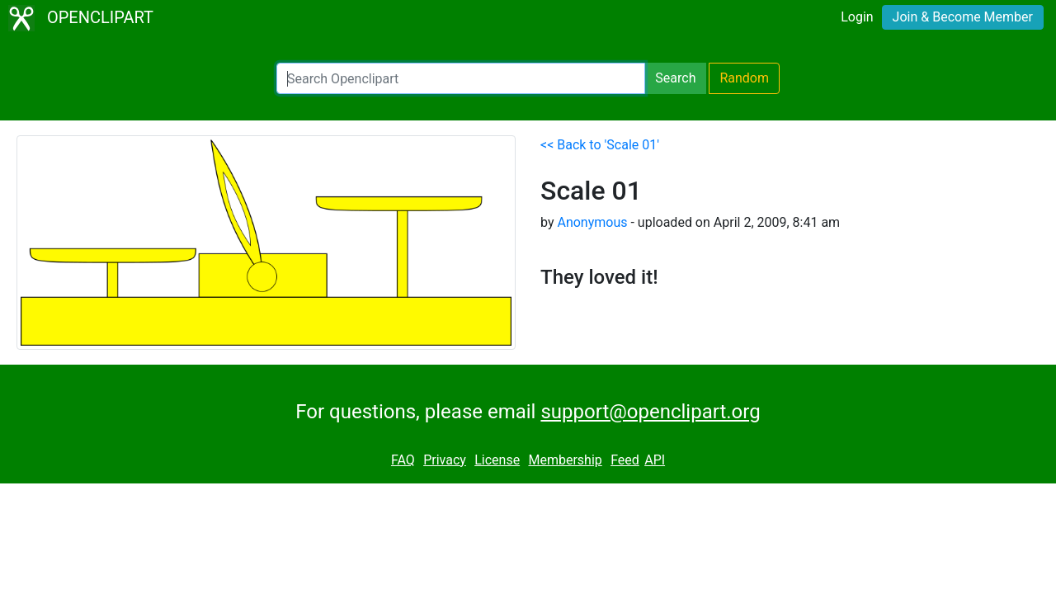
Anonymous (592, 222)
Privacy (444, 460)
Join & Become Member (963, 17)
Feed (624, 460)
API (654, 460)
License (497, 460)
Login (857, 17)
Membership (564, 460)
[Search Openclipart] (460, 78)
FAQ (403, 460)
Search (675, 78)
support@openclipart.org (650, 411)
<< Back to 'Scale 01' (599, 145)
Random (744, 78)
